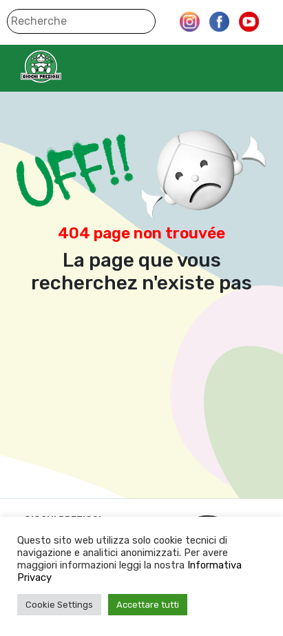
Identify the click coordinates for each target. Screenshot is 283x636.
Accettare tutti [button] (147, 604)
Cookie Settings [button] (59, 604)
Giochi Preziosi (68, 66)
